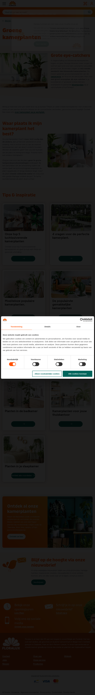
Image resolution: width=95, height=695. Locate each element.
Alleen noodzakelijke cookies (47, 374)
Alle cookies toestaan (77, 374)
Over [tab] (79, 327)
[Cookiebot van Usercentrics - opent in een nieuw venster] (81, 320)
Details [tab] (48, 327)
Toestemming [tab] (16, 327)
